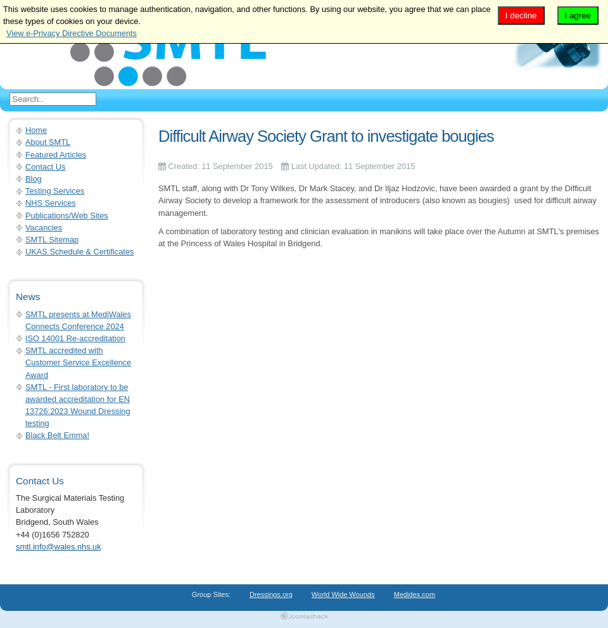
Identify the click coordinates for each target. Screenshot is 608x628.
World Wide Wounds (343, 594)
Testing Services (54, 191)
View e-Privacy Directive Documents (71, 33)
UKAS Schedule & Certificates (79, 251)
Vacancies (43, 227)
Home (36, 130)
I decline (521, 15)
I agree (578, 15)
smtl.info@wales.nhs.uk (58, 546)
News (28, 296)
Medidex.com (414, 594)
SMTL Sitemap (52, 239)
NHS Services (50, 203)
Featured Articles (55, 155)
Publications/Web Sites (66, 215)
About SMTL (47, 142)
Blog (33, 179)
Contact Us (45, 167)
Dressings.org (271, 594)
